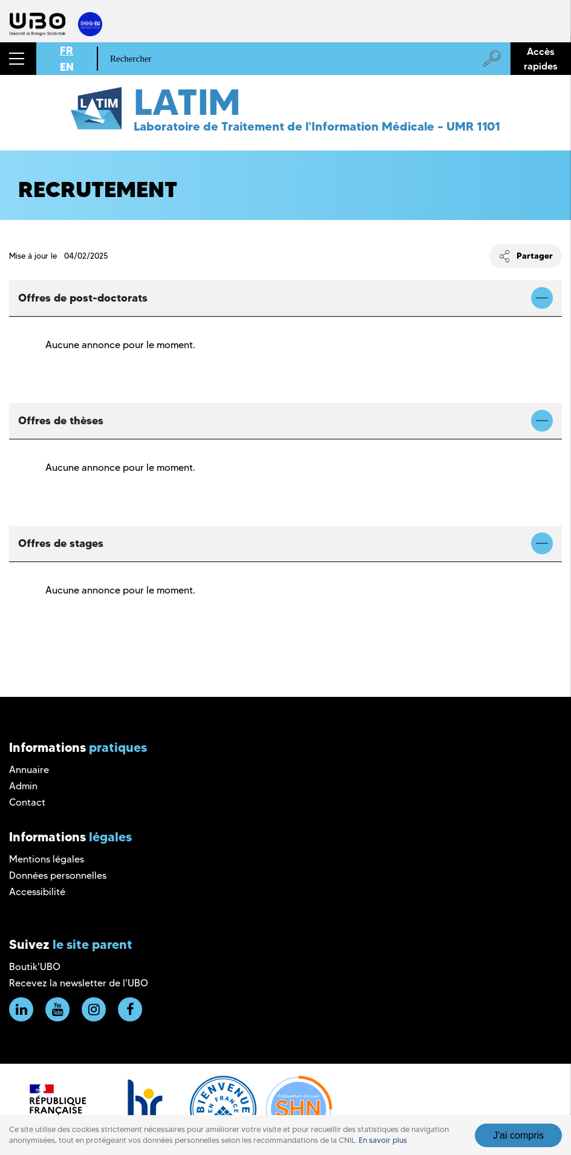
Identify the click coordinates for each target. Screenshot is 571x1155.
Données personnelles (57, 875)
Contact (27, 802)
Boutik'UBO (34, 966)
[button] (18, 58)
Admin (23, 786)
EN (67, 67)
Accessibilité (37, 892)
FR (66, 50)
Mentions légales (46, 859)
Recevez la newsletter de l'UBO (78, 983)
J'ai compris (518, 1135)
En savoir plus (383, 1140)
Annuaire (29, 769)
